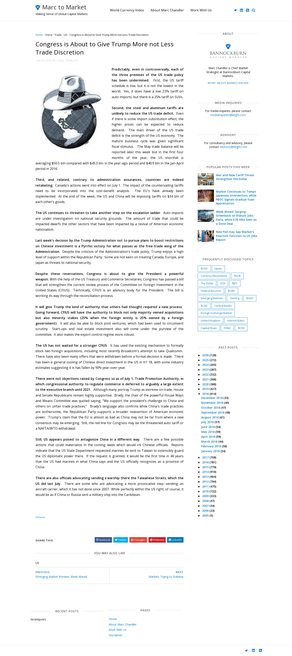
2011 (205, 486)
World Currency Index (127, 10)
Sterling (234, 298)
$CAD (204, 305)
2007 (205, 506)
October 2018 (211, 407)
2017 (205, 457)
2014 (205, 472)
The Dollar (207, 283)
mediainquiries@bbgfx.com (228, 115)
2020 (205, 384)
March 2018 (209, 441)
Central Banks (223, 305)
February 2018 (211, 446)
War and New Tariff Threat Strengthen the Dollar (235, 177)
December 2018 (212, 398)
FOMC (227, 328)
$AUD (249, 298)
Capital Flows (209, 328)
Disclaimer (115, 635)
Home (39, 35)
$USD (204, 268)
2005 (205, 515)
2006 (205, 511)
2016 (205, 462)
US (65, 35)
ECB (222, 283)
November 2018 (212, 403)
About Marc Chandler (167, 10)
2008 (205, 501)
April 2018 (208, 437)
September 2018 (213, 412)
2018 (205, 394)
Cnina (48, 35)
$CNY (241, 328)
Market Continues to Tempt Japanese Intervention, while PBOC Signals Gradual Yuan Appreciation (236, 197)
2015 (205, 467)
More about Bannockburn (228, 83)
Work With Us (201, 10)
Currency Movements (214, 276)
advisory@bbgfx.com (233, 147)
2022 (205, 374)
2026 (205, 355)
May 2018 (208, 432)
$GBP (231, 291)
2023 (205, 369)
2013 (205, 477)
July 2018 (208, 422)
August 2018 (210, 417)
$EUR (237, 276)
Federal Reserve (211, 291)
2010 (205, 491)
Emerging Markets (212, 298)
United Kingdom (210, 320)
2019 (205, 389)
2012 (205, 481)
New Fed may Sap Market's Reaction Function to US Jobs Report (236, 236)
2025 (205, 360)
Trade (58, 35)
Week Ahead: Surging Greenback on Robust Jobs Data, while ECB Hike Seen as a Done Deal (236, 218)
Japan (218, 268)
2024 (205, 365)
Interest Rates (236, 320)
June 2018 (208, 427)
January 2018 (210, 451)
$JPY (234, 283)
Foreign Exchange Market (216, 313)
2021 (205, 379)
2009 (205, 496)
